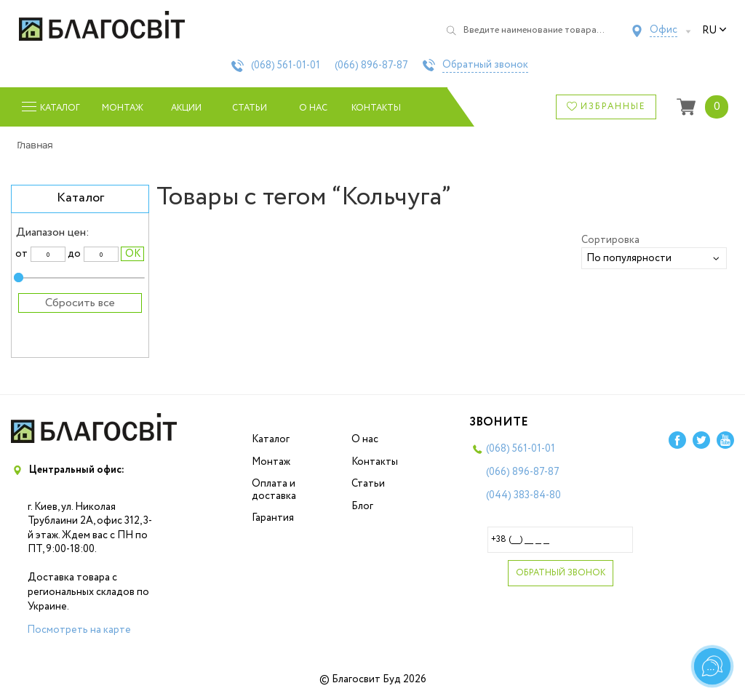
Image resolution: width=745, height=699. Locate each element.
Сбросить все (80, 303)
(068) (285, 65)
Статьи (249, 108)
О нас (313, 108)
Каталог (271, 439)
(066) (371, 65)
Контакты (376, 108)
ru (714, 30)
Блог (362, 506)
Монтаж (122, 108)
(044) (523, 495)
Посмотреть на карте (79, 630)
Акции (186, 108)
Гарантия (273, 518)
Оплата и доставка (274, 489)
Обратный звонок (485, 65)
